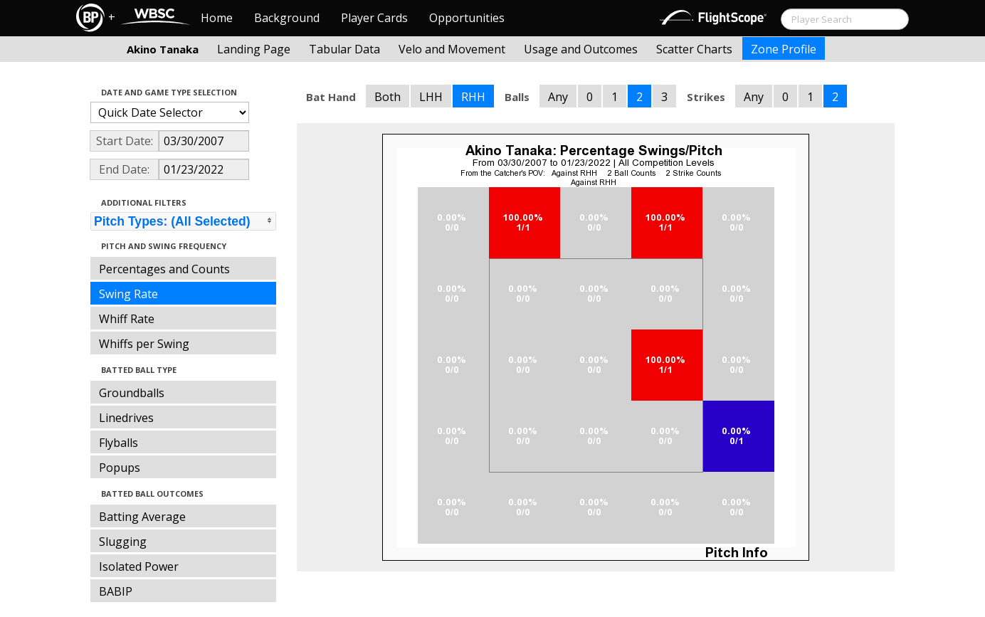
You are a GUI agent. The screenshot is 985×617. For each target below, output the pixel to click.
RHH (473, 97)
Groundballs (131, 393)
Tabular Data (344, 49)
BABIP (115, 591)
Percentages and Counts (164, 269)
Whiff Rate (126, 319)
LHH (431, 97)
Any (558, 97)
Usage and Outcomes (581, 49)
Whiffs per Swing (144, 344)
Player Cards (374, 18)
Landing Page (253, 49)
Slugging (123, 541)
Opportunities (467, 18)
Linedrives (126, 418)
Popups (119, 467)
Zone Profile (783, 49)
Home (217, 18)
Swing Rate (128, 294)
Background (287, 18)
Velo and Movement (452, 49)
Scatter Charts (694, 49)
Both (387, 97)
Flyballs (118, 442)
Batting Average (142, 516)
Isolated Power (139, 566)
